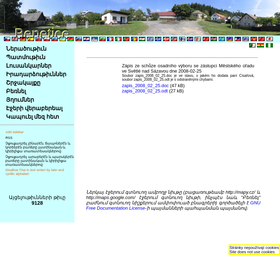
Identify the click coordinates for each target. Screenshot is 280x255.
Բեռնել (16, 91)
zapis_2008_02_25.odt (145, 91)
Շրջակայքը (23, 83)
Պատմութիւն (25, 57)
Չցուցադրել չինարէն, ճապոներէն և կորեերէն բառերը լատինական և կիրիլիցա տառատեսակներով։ (38, 147)
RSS (8, 138)
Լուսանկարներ (28, 66)
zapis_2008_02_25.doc (145, 85)
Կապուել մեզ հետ (32, 117)
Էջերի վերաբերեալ (34, 108)
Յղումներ (20, 100)
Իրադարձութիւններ (36, 74)
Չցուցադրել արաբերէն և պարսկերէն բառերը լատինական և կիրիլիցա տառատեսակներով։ (39, 160)
